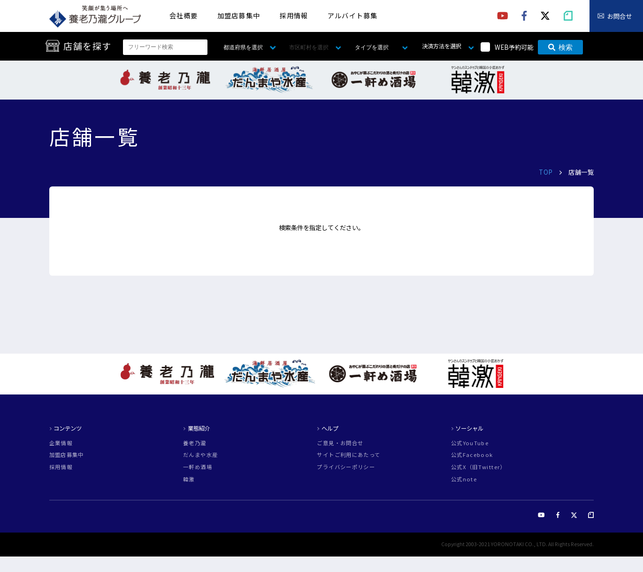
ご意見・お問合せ (340, 443)
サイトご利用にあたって (348, 454)
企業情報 (60, 443)
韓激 (189, 479)
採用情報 (294, 15)
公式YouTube (470, 443)
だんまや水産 (200, 454)
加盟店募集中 (238, 15)
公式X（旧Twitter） (478, 467)
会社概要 (183, 15)
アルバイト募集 (352, 15)
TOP (546, 172)
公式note (464, 479)
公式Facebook (472, 454)
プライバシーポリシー (346, 467)
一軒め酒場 (197, 467)
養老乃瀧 (194, 443)
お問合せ (619, 16)
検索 (560, 47)
